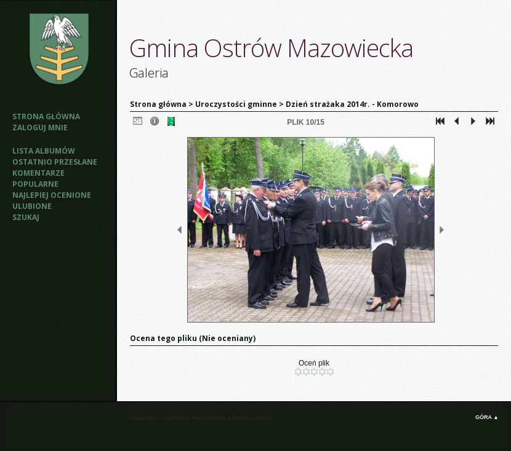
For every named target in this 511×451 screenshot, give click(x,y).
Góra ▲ (487, 417)
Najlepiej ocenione (51, 195)
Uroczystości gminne (236, 104)
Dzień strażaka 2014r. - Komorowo (352, 104)
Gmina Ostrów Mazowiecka (271, 48)
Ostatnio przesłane (54, 162)
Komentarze (38, 173)
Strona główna (46, 116)
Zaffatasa (243, 418)
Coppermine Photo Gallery (192, 418)
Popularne (35, 184)
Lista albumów (43, 151)
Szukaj (25, 217)
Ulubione (32, 206)
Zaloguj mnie (40, 127)
